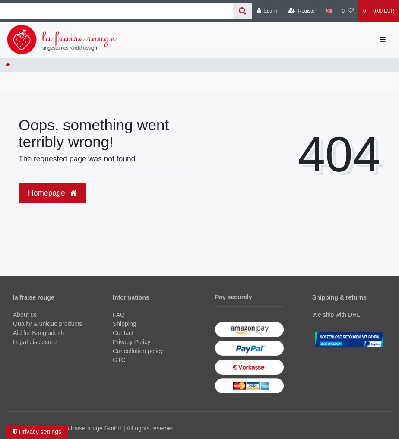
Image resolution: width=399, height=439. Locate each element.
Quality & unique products (47, 323)
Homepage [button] (52, 193)
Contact (123, 332)
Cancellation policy (138, 350)
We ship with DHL (336, 314)
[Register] (302, 11)
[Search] (242, 11)
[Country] (329, 11)
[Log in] (267, 11)
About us (25, 314)
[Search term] (116, 11)
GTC (119, 360)
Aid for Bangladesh (38, 332)
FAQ (119, 314)
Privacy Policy (131, 341)
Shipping (124, 323)
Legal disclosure (35, 341)
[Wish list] (347, 11)
